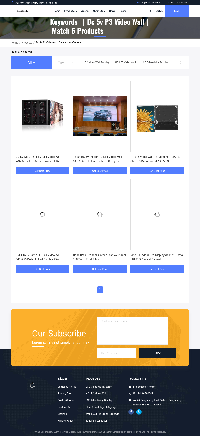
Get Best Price (42, 170)
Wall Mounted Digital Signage (102, 413)
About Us (99, 11)
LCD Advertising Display (99, 400)
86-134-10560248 (178, 2)
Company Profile (67, 386)
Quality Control (66, 400)
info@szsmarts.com (148, 2)
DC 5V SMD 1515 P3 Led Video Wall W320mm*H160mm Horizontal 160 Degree (38, 161)
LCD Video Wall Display (99, 386)
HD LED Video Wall (96, 393)
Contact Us (64, 407)
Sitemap (62, 413)
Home (56, 11)
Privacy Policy (65, 420)
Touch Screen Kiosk (96, 420)
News (112, 11)
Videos (84, 11)
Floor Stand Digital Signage (101, 407)
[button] (73, 62)
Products (70, 11)
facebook (131, 412)
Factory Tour (65, 393)
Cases (123, 11)
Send (157, 353)
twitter (139, 412)
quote (177, 11)
